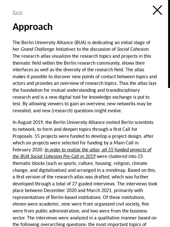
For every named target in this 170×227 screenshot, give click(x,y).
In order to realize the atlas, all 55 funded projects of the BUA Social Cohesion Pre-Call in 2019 (82, 153)
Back (17, 12)
